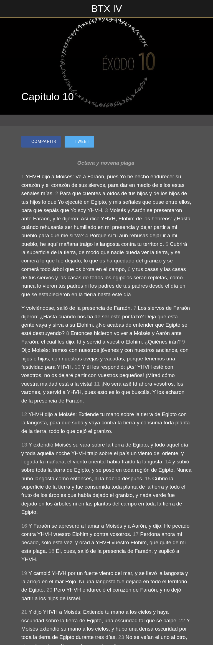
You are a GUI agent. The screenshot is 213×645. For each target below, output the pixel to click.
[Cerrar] (9, 9)
